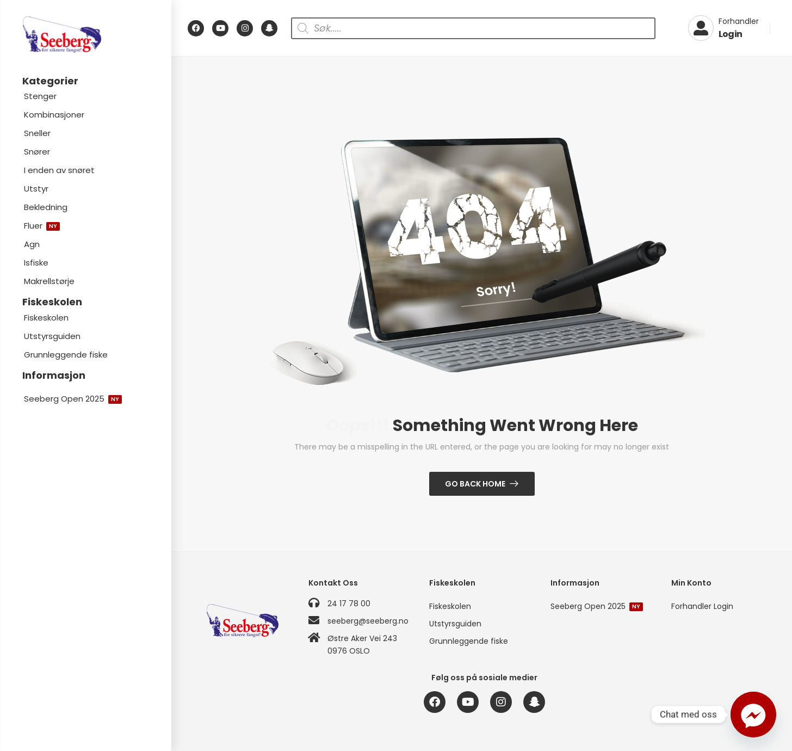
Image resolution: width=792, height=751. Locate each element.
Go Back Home (475, 483)
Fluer (42, 225)
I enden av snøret (59, 170)
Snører (37, 151)
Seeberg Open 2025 (73, 398)
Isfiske (36, 262)
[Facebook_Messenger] (753, 714)
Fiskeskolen (46, 317)
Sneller (37, 133)
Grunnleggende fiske (66, 354)
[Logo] (85, 34)
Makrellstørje (49, 281)
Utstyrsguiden (52, 336)
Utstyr (36, 188)
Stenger (40, 96)
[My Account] (723, 28)
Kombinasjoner (54, 114)
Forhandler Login (702, 606)
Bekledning (45, 207)
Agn (32, 244)
